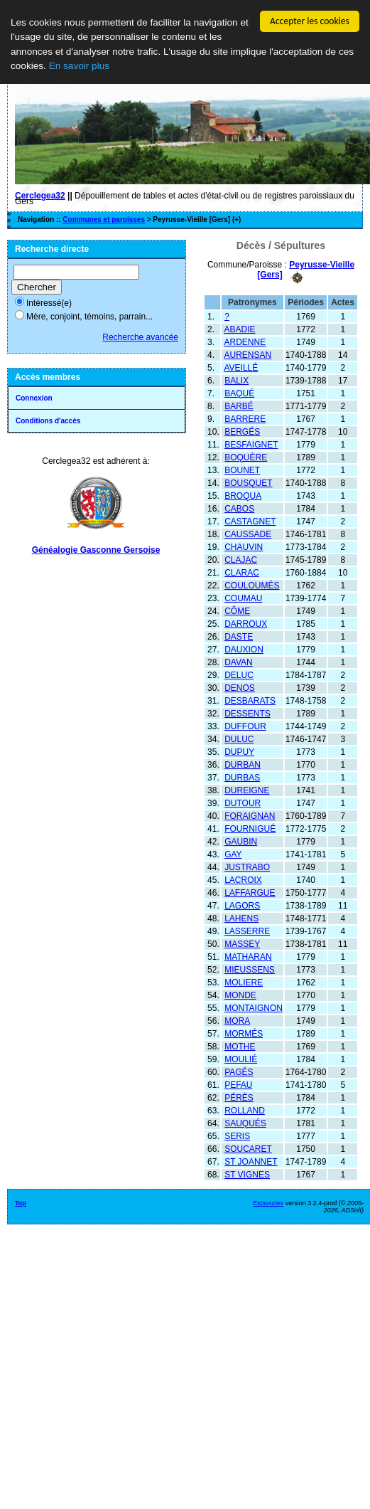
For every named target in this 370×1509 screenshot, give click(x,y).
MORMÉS (243, 1033)
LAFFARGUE (249, 892)
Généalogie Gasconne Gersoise (96, 550)
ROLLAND (244, 1110)
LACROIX (243, 879)
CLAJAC (240, 559)
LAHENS (241, 918)
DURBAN (242, 764)
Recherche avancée (140, 337)
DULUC (239, 738)
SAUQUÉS (245, 1123)
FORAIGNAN (249, 815)
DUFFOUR (245, 726)
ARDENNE (245, 341)
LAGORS (242, 905)
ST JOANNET (250, 1161)
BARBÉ (239, 406)
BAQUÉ (239, 393)
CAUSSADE (247, 534)
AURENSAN (247, 354)
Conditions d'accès (48, 421)
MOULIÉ (240, 1059)
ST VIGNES (247, 1174)
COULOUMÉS (251, 585)
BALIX (236, 380)
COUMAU (243, 598)
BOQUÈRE (245, 457)
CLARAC (241, 572)
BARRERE (245, 418)
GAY (232, 854)
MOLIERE (243, 982)
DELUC (239, 674)
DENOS (239, 687)
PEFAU (238, 1084)
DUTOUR (242, 803)
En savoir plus (79, 65)
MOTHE (239, 1046)
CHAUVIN (243, 546)
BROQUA (242, 495)
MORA (237, 1020)
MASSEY (242, 943)
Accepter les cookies (309, 21)
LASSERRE (247, 931)
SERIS (237, 1135)
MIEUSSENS (249, 969)
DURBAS (242, 777)
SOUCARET (248, 1148)
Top (20, 1202)
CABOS (239, 508)
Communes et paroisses (103, 219)
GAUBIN (240, 841)
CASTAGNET (250, 521)
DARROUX (245, 623)
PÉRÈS (239, 1097)
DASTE (238, 636)
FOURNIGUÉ (250, 828)
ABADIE (239, 329)
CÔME (237, 610)
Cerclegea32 (40, 196)
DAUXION (243, 649)
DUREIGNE (246, 790)
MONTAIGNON (253, 1007)
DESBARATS (250, 700)
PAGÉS (238, 1071)
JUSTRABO (247, 867)
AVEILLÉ (241, 367)
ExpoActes (268, 1202)
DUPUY (239, 751)
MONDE (240, 995)
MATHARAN (247, 956)
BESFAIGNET (251, 444)
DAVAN (238, 662)
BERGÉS (242, 431)
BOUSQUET (248, 482)
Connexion (34, 398)
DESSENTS (247, 713)
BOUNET (242, 470)
